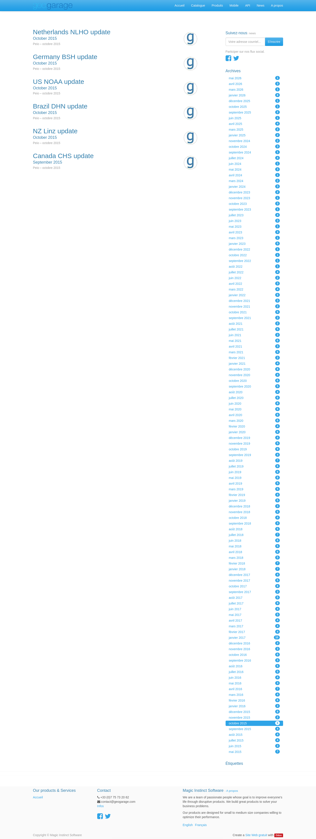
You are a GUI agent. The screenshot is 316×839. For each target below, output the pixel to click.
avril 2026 (254, 84)
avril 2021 (254, 346)
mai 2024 (254, 169)
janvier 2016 (254, 706)
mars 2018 (254, 557)
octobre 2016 (254, 655)
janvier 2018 (254, 569)
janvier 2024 (254, 186)
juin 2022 (254, 278)
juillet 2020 (254, 398)
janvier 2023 (254, 243)
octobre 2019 (254, 449)
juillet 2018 (254, 535)
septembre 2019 (254, 455)
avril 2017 (254, 620)
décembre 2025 (254, 101)
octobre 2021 (254, 312)
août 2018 (254, 529)
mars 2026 (254, 89)
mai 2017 (254, 615)
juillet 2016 (254, 672)
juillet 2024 (254, 158)
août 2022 (254, 266)
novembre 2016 (254, 649)
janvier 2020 (254, 432)
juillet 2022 (254, 272)
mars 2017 (254, 626)
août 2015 (254, 734)
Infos (100, 806)
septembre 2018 (254, 523)
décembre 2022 (254, 249)
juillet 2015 (254, 740)
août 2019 (254, 460)
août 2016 (254, 666)
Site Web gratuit (256, 835)
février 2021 (254, 358)
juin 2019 (254, 472)
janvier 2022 (254, 295)
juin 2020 (254, 403)
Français (201, 825)
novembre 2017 (254, 580)
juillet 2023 (254, 215)
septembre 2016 (254, 660)
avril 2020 (254, 415)
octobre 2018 (254, 518)
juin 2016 (254, 677)
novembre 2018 (254, 512)
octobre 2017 (254, 586)
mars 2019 (254, 489)
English (188, 825)
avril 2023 (254, 232)
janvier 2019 (254, 500)
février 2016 (254, 700)
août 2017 (254, 597)
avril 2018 (254, 552)
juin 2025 (254, 118)
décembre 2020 (254, 369)
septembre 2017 (254, 592)
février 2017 (254, 632)
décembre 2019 (254, 438)
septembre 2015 (254, 729)
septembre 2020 (254, 386)
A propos (232, 790)
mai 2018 (254, 546)
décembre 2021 (254, 301)
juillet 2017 (254, 603)
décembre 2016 (254, 643)
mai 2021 (254, 341)
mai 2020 (254, 409)
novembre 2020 (254, 375)
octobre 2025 (254, 106)
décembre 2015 (254, 712)
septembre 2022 (254, 261)
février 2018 (254, 563)
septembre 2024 (254, 152)
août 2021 (254, 323)
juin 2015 (254, 746)
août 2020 (254, 392)
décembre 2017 (254, 575)
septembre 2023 (254, 209)
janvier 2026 (254, 95)
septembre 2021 (254, 318)
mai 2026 (254, 78)
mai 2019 (254, 478)
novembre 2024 (254, 141)
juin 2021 (254, 335)
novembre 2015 (254, 717)
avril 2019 (254, 483)
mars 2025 (254, 129)
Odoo (279, 835)
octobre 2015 (254, 723)
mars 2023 (254, 238)
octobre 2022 (254, 255)
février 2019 (254, 495)
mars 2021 (254, 352)
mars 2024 (254, 181)
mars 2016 (254, 694)
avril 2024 (254, 175)
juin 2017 (254, 609)
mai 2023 (254, 226)
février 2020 (254, 426)
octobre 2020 (254, 381)
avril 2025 (254, 124)
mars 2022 (254, 289)
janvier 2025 (254, 135)
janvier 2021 (254, 363)
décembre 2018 (254, 506)
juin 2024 (254, 164)
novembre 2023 (254, 198)
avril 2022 (254, 283)
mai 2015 (254, 752)
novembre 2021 (254, 306)
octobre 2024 (254, 146)
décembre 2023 (254, 192)
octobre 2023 (254, 204)
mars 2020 (254, 420)
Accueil (38, 797)
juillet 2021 (254, 329)
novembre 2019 (254, 443)
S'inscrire (274, 41)
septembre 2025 (254, 112)
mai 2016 (254, 683)
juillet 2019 (254, 466)
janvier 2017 (254, 637)
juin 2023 (254, 221)
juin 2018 (254, 540)
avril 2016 (254, 689)
